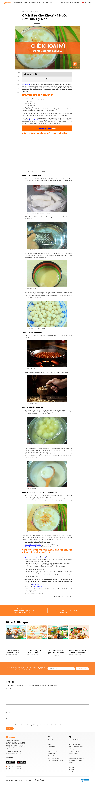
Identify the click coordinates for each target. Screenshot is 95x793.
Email (8, 713)
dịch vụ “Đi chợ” (38, 586)
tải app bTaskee (37, 584)
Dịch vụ (25, 2)
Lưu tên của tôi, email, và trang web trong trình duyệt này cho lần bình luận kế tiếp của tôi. (34, 725)
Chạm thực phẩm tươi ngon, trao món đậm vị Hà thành (57, 652)
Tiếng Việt (77, 2)
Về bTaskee (18, 2)
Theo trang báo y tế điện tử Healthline (36, 558)
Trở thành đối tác (66, 2)
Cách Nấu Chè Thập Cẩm (33, 545)
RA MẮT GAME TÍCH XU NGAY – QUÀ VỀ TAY (35, 651)
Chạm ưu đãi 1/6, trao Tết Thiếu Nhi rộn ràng (14, 651)
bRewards (32, 2)
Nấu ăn (35, 11)
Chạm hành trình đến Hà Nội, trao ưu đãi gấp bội (78, 651)
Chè (23, 84)
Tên (7, 707)
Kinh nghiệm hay (47, 2)
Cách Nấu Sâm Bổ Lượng (33, 546)
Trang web (9, 719)
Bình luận (9, 688)
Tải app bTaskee (44, 128)
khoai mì (27, 84)
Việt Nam (88, 2)
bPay (38, 2)
